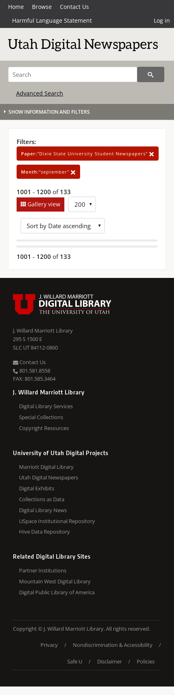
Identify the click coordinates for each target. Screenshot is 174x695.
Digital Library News (43, 510)
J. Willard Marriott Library (43, 330)
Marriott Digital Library (46, 466)
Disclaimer (109, 661)
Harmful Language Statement (52, 20)
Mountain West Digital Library (55, 581)
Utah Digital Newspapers (48, 477)
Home (16, 7)
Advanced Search (39, 93)
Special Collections (41, 417)
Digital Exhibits (36, 488)
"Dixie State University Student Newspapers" (87, 153)
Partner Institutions (42, 570)
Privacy (49, 644)
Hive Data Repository (44, 531)
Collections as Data (41, 499)
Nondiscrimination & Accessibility (113, 644)
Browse (42, 7)
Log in (162, 20)
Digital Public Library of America (57, 592)
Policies (146, 661)
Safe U (74, 661)
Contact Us (74, 7)
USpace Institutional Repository (57, 521)
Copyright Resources (44, 428)
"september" (48, 172)
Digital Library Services (46, 406)
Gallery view (43, 204)
